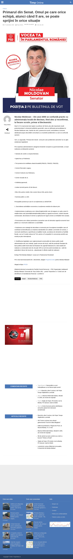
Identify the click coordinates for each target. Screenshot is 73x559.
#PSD (25, 264)
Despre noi (55, 504)
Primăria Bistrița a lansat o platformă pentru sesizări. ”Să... (40, 514)
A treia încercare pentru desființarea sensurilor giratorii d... (17, 525)
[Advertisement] (42, 300)
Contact (54, 510)
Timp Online (20, 25)
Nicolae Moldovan (32, 278)
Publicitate (55, 507)
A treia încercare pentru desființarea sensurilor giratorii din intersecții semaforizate (50, 408)
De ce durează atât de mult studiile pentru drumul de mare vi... (40, 544)
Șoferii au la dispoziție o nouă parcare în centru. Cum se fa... (17, 505)
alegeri (24, 278)
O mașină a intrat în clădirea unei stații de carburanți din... (17, 535)
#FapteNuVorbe (50, 259)
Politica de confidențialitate (59, 514)
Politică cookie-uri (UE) (58, 517)
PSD (41, 278)
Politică (5, 8)
